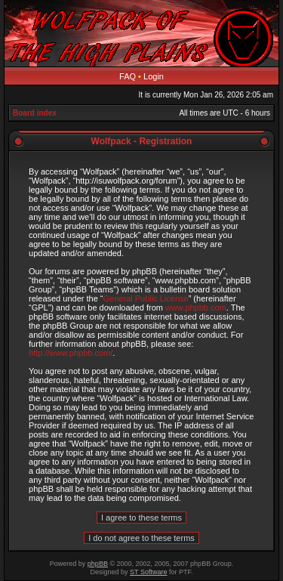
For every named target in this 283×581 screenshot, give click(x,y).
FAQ (127, 76)
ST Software (148, 572)
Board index (35, 113)
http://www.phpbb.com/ (70, 352)
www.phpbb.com (195, 307)
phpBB (98, 563)
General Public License (146, 298)
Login (153, 76)
